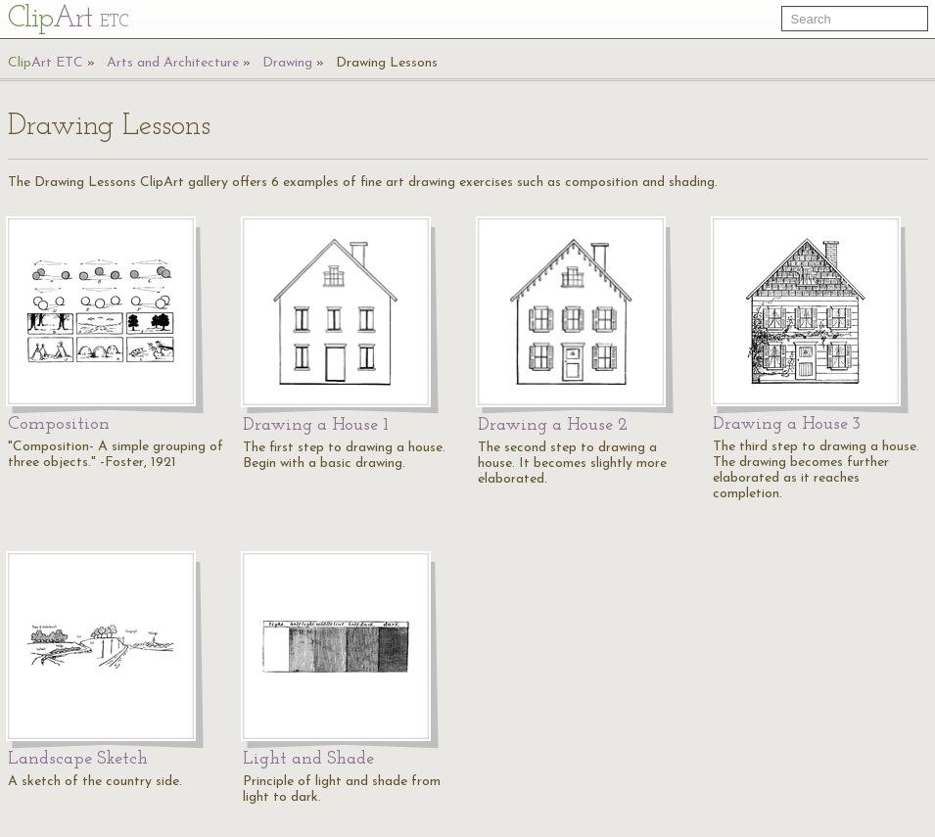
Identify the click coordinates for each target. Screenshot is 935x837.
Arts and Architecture (173, 63)
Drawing (287, 63)
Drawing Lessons (387, 63)
